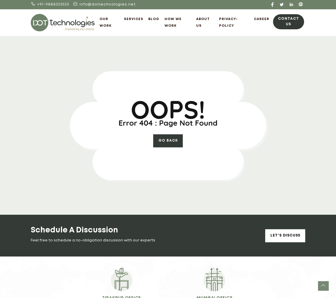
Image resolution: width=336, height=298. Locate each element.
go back (168, 140)
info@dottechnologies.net (104, 4)
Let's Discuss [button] (285, 235)
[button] (323, 286)
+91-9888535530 (50, 4)
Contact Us (288, 21)
